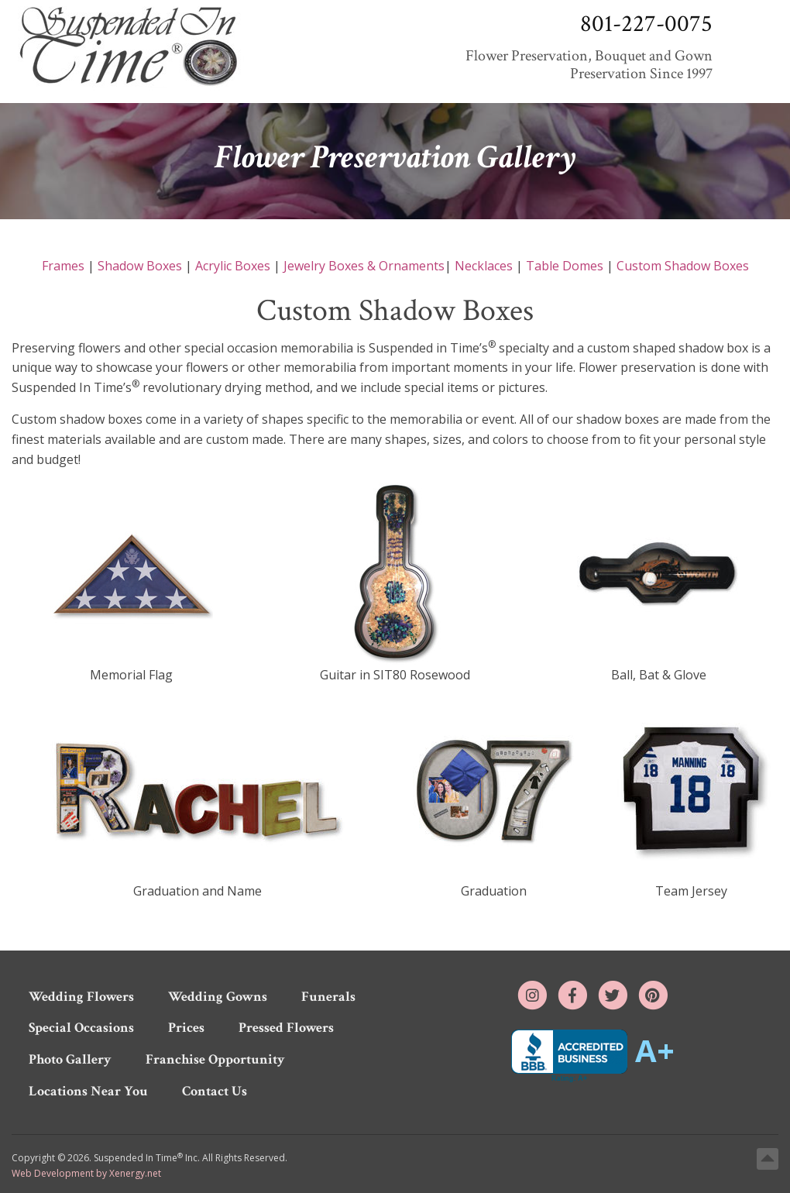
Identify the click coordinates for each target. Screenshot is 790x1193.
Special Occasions (81, 1028)
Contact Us (214, 1091)
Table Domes (564, 265)
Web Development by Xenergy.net (86, 1173)
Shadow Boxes (140, 265)
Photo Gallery (70, 1059)
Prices (186, 1028)
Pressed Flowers (286, 1028)
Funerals (328, 997)
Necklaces (484, 265)
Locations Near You (88, 1091)
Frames (63, 265)
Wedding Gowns (217, 997)
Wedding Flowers (81, 997)
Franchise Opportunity (215, 1059)
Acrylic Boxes (232, 265)
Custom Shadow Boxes (683, 265)
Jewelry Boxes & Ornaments (364, 265)
